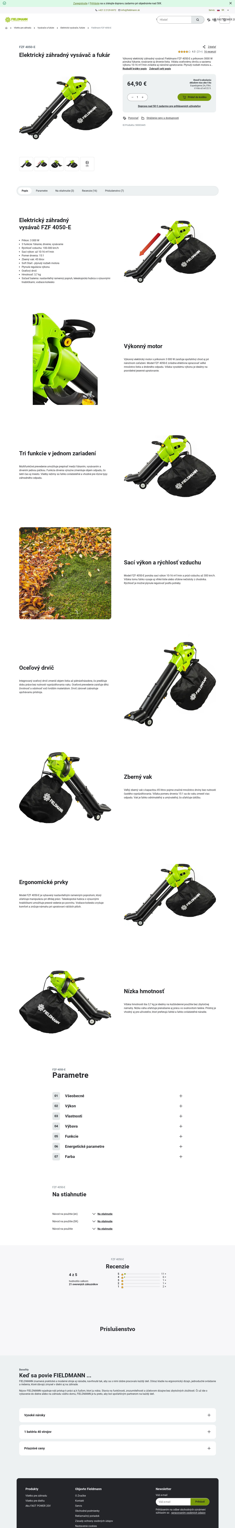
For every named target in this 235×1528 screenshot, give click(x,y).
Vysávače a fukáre (46, 28)
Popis (25, 192)
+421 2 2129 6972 (107, 10)
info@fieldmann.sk (130, 10)
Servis (212, 10)
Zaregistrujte (80, 3)
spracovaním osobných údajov (187, 1515)
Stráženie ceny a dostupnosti (160, 119)
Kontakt (80, 1503)
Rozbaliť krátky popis (135, 68)
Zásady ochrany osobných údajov (95, 1524)
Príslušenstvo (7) (116, 192)
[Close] (230, 3)
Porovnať (131, 119)
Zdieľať (209, 47)
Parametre (42, 192)
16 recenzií (210, 51)
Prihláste (95, 3)
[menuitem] (44, 19)
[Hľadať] (197, 19)
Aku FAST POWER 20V (39, 1508)
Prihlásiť (198, 1504)
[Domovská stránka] (6, 28)
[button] (193, 98)
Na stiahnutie (101, 1215)
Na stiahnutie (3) (65, 192)
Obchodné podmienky (88, 1514)
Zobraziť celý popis (160, 68)
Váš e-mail (160, 1498)
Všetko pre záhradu (22, 28)
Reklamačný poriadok (88, 1519)
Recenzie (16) (90, 192)
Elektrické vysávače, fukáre (72, 28)
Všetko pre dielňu (36, 1503)
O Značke (81, 1498)
